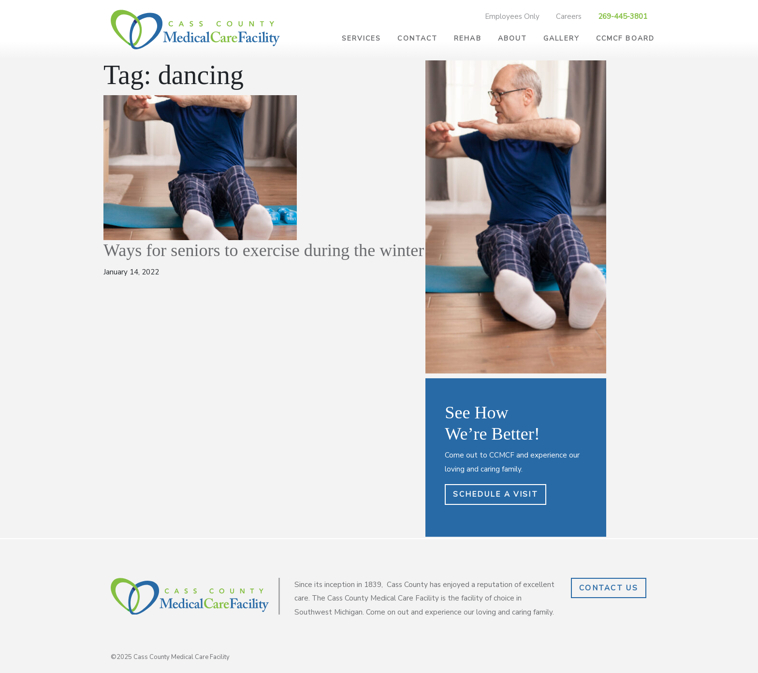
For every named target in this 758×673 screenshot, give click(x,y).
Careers (569, 16)
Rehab (467, 38)
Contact (417, 38)
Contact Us (608, 588)
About (512, 38)
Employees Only (512, 16)
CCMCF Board (625, 38)
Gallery (561, 38)
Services (361, 38)
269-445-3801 (622, 16)
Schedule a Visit (495, 494)
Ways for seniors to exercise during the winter (263, 250)
